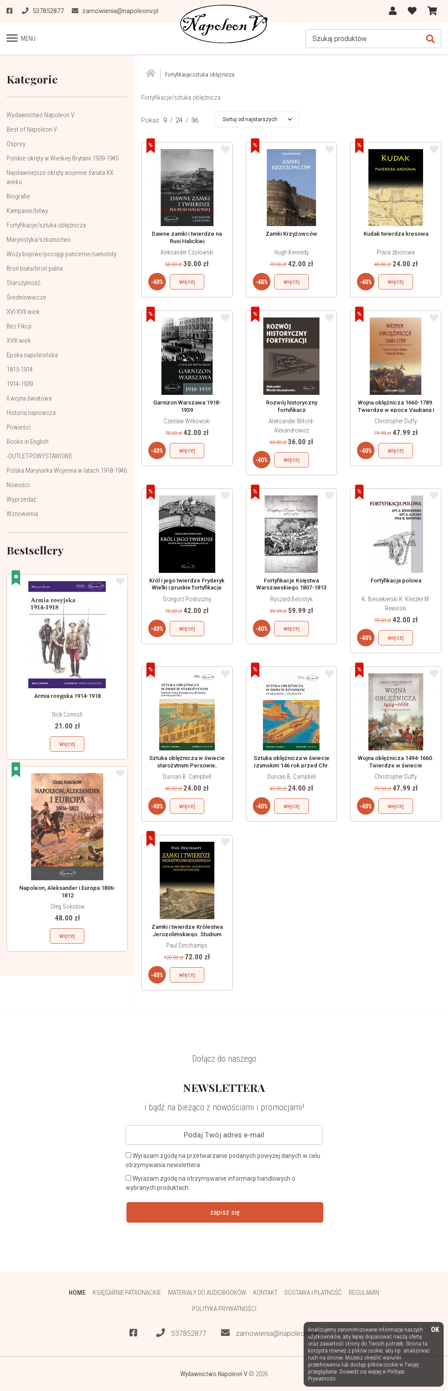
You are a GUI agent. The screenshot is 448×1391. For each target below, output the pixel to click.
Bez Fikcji (19, 326)
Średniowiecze (26, 297)
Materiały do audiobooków (207, 1292)
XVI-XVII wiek (23, 311)
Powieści (19, 427)
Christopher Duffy (395, 420)
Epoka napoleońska (32, 355)
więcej (67, 743)
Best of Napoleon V (32, 129)
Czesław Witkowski (187, 420)
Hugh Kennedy (291, 252)
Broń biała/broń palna (35, 268)
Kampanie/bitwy (27, 210)
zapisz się (225, 1211)
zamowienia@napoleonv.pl (269, 1332)
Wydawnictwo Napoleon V (40, 115)
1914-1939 (20, 383)
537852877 (181, 1332)
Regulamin (364, 1292)
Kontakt (265, 1292)
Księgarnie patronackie (126, 1292)
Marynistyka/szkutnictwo (39, 239)
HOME (76, 1292)
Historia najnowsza (31, 412)
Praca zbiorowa (396, 252)
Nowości (18, 484)
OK (435, 1330)
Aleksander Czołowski (187, 252)
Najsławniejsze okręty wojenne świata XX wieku (60, 176)
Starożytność (24, 282)
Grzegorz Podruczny (187, 598)
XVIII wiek (19, 340)
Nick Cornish (67, 714)
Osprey (16, 143)
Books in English (28, 441)
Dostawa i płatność (313, 1292)
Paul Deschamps (186, 944)
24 (178, 120)
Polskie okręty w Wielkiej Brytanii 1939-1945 (63, 158)
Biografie (18, 196)
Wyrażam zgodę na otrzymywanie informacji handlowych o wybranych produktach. (210, 1183)
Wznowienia (22, 513)
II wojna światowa (29, 398)
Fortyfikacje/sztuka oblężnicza (46, 225)
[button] (257, 119)
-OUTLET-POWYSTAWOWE (39, 456)
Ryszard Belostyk (291, 598)
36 (194, 120)
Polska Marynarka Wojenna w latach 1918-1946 (67, 470)
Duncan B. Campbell (187, 776)
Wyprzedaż (21, 499)
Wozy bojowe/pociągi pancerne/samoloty (61, 254)
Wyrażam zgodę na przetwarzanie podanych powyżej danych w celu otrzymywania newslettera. (223, 1160)
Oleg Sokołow (67, 906)
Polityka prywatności (224, 1308)
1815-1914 (20, 369)
